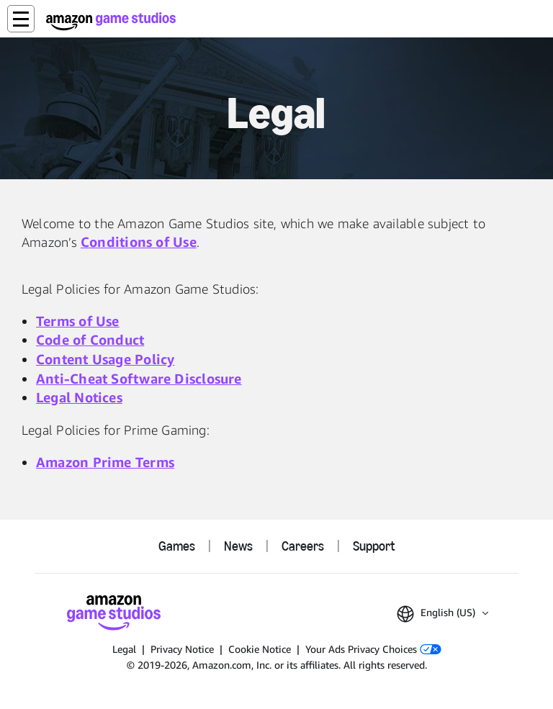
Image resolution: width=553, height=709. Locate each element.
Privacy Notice (182, 649)
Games (176, 546)
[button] (21, 18)
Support (374, 546)
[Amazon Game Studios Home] (111, 21)
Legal (124, 649)
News (238, 546)
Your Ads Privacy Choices (373, 649)
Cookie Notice (259, 649)
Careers (303, 546)
